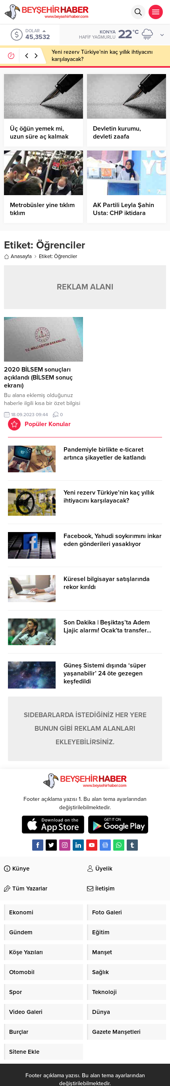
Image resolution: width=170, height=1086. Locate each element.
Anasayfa (18, 256)
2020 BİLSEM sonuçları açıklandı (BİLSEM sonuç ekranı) (38, 377)
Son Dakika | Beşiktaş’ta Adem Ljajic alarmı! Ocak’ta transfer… (107, 626)
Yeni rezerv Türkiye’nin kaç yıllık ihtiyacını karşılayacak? (109, 497)
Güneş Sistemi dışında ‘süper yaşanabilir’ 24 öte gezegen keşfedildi (105, 673)
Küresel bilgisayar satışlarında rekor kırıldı (107, 583)
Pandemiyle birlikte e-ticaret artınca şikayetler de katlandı (105, 454)
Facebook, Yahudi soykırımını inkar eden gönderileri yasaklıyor (113, 540)
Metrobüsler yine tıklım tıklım (42, 209)
